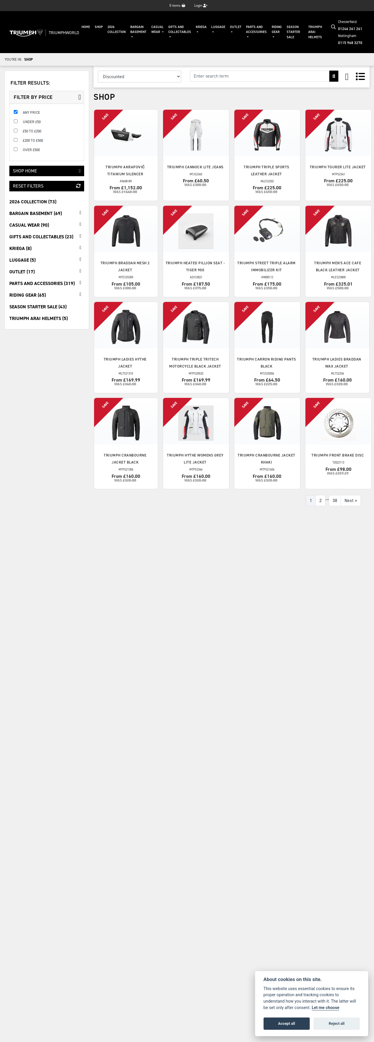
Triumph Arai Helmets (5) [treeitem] (38, 318)
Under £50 (32, 121)
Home (86, 27)
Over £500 (31, 149)
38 (335, 500)
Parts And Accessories (256, 29)
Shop (99, 27)
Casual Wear (157, 29)
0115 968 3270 (350, 42)
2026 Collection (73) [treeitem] (32, 202)
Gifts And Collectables (179, 29)
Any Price (31, 112)
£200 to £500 (33, 140)
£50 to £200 (32, 131)
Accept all (286, 1023)
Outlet (235, 27)
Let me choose (326, 1007)
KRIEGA (201, 27)
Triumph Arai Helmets (315, 32)
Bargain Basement (138, 29)
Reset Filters (47, 186)
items (177, 5)
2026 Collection (117, 29)
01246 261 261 (350, 28)
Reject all (336, 1023)
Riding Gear (277, 29)
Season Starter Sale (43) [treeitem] (38, 307)
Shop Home (47, 171)
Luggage (218, 27)
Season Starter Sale (293, 32)
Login (200, 5)
